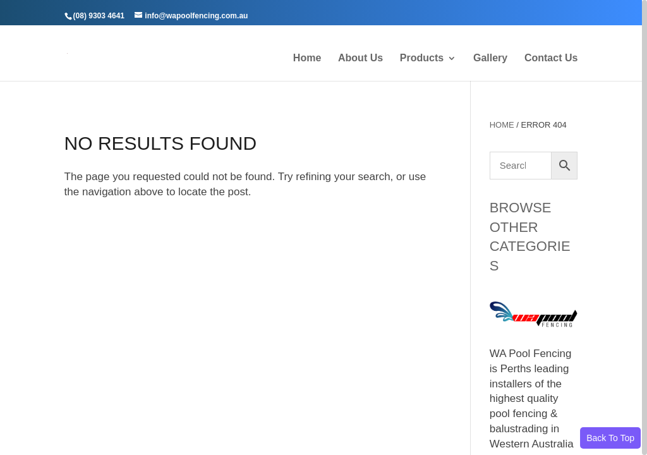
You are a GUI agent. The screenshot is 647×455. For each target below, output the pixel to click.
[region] (323, 227)
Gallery (490, 58)
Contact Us (550, 58)
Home (307, 58)
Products (422, 58)
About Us (360, 58)
